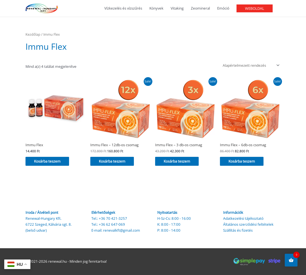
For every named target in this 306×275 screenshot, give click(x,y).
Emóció (223, 8)
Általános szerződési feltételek (248, 224)
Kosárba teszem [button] (47, 161)
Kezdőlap (33, 34)
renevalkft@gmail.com (121, 230)
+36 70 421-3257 (113, 218)
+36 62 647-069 (112, 224)
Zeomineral (200, 8)
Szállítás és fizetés (238, 230)
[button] (255, 8)
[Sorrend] (250, 65)
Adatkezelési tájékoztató (243, 218)
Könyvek (156, 8)
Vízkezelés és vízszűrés (123, 8)
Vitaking (177, 8)
